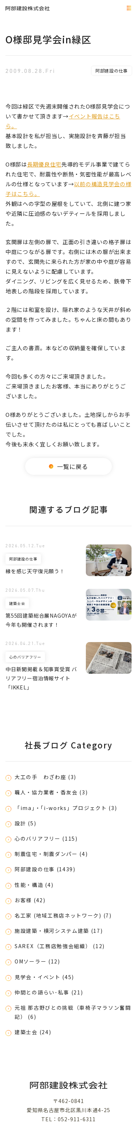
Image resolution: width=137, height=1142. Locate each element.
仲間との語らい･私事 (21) (49, 992)
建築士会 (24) (33, 1032)
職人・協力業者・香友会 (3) (51, 792)
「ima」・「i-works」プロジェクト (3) (66, 807)
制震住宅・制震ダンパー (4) (51, 853)
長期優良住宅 (44, 164)
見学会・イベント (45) (44, 977)
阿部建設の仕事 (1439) (45, 869)
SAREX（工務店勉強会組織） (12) (60, 946)
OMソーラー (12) (37, 961)
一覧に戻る (68, 466)
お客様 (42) (30, 900)
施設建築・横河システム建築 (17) (59, 930)
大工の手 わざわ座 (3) (45, 777)
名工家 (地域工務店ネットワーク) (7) (63, 915)
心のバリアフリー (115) (46, 838)
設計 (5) (25, 823)
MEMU (128, 8)
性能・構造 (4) (34, 884)
